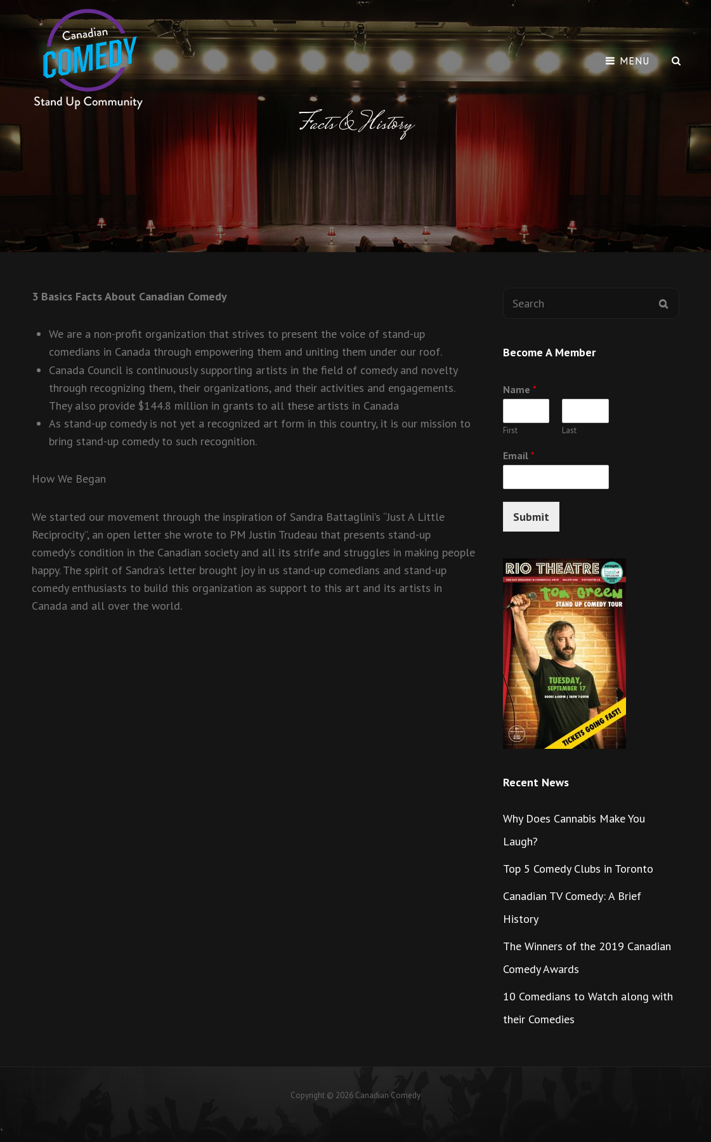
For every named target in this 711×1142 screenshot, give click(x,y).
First (510, 431)
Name (520, 389)
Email (519, 455)
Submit (531, 516)
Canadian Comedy (388, 1095)
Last (569, 431)
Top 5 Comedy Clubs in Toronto (578, 868)
